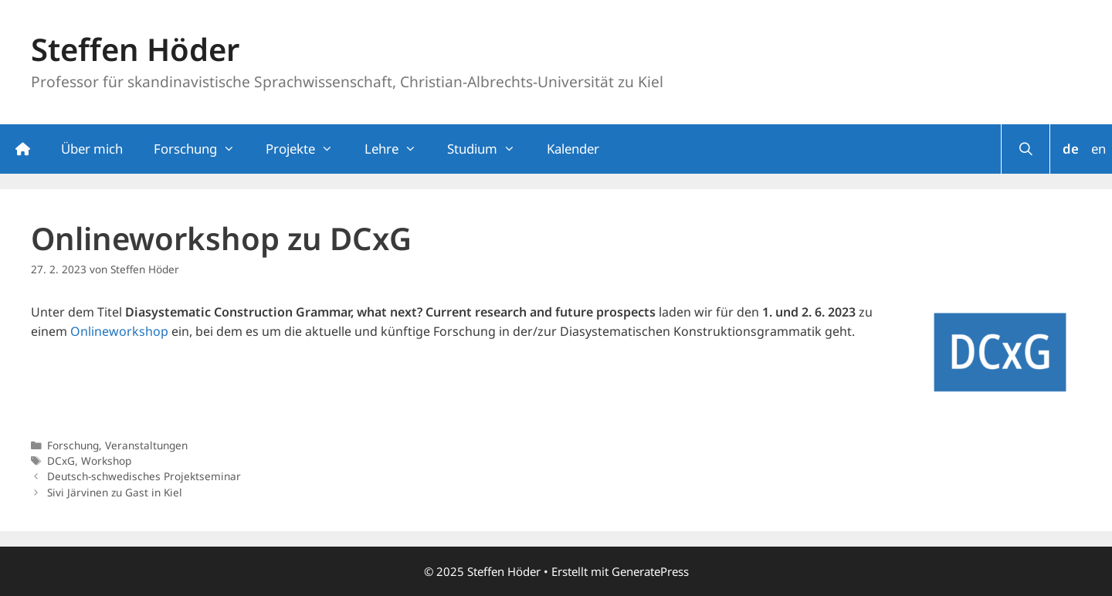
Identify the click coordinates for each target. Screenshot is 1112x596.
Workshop (106, 460)
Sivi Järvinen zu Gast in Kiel (114, 492)
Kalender (573, 148)
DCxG (61, 460)
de (1071, 148)
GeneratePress (650, 571)
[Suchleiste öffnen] (1025, 149)
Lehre (398, 149)
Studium (489, 149)
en (1098, 148)
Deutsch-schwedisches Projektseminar (144, 476)
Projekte (307, 149)
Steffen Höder (135, 49)
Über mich (92, 148)
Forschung (202, 149)
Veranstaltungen (146, 445)
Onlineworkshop (119, 331)
